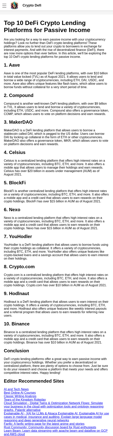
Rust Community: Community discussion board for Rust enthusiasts (50, 427)
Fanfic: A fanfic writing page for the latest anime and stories (44, 423)
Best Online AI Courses (20, 392)
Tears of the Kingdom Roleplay (25, 399)
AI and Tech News (16, 389)
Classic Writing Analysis (20, 396)
